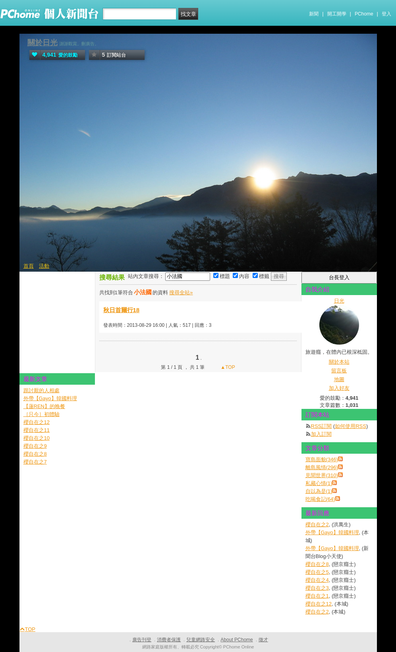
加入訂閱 (321, 434)
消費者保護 (169, 639)
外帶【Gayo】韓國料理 (332, 532)
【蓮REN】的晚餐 (44, 406)
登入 (386, 14)
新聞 (314, 14)
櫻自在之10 (36, 438)
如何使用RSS (350, 426)
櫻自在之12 (318, 604)
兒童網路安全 (200, 639)
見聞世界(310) (321, 475)
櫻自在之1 (317, 596)
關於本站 (339, 362)
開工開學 (336, 14)
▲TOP (227, 367)
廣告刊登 (141, 639)
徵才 (263, 639)
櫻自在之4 (317, 580)
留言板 (339, 371)
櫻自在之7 (35, 462)
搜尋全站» (181, 292)
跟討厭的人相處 (41, 390)
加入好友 (339, 388)
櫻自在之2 (317, 524)
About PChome (236, 639)
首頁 (28, 266)
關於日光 (42, 42)
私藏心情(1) (318, 483)
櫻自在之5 (317, 572)
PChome (364, 14)
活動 (44, 266)
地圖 (339, 379)
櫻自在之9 (35, 446)
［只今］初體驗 (41, 414)
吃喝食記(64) (320, 499)
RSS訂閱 (321, 426)
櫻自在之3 (317, 588)
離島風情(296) (321, 467)
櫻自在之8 (317, 564)
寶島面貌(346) (321, 459)
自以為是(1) (318, 491)
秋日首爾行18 (121, 310)
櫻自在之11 (36, 430)
